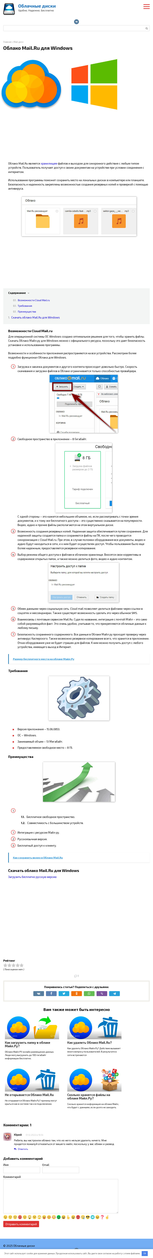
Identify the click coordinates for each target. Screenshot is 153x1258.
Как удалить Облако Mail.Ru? (89, 1042)
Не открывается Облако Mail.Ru (29, 1095)
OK (144, 1253)
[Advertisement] (79, 138)
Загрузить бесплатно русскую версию (32, 876)
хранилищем (49, 163)
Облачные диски (37, 6)
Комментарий (12, 1176)
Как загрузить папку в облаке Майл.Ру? (27, 1044)
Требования (25, 305)
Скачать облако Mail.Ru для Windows (35, 317)
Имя (6, 1164)
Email (45, 1164)
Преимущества (27, 311)
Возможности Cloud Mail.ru (34, 300)
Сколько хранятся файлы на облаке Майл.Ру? (88, 1096)
